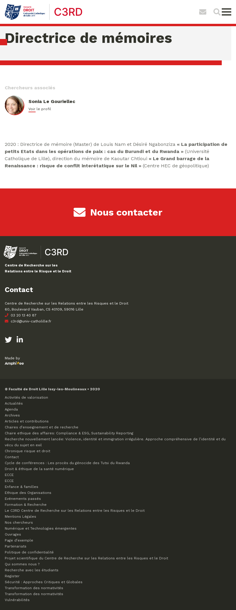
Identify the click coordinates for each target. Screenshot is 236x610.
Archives (12, 415)
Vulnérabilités (17, 600)
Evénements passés (23, 499)
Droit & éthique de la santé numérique (39, 469)
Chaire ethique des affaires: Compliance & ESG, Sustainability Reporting (69, 433)
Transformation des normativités (34, 588)
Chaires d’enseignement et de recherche (41, 427)
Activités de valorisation (26, 397)
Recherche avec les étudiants (31, 570)
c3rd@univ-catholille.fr (28, 321)
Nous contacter (118, 212)
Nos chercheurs (19, 522)
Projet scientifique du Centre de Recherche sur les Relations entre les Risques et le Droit (86, 558)
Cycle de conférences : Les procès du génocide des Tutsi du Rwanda (67, 463)
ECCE (9, 475)
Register (12, 576)
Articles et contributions (27, 421)
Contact (12, 457)
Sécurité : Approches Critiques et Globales (44, 582)
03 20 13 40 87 (21, 315)
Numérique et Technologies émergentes (41, 528)
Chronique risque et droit (27, 451)
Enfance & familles (21, 487)
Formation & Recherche (26, 505)
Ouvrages (13, 534)
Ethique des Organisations (28, 493)
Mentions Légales (20, 516)
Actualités (14, 403)
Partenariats (15, 546)
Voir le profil (39, 109)
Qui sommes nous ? (22, 564)
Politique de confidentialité (29, 552)
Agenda (11, 409)
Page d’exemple (19, 540)
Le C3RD (75, 510)
